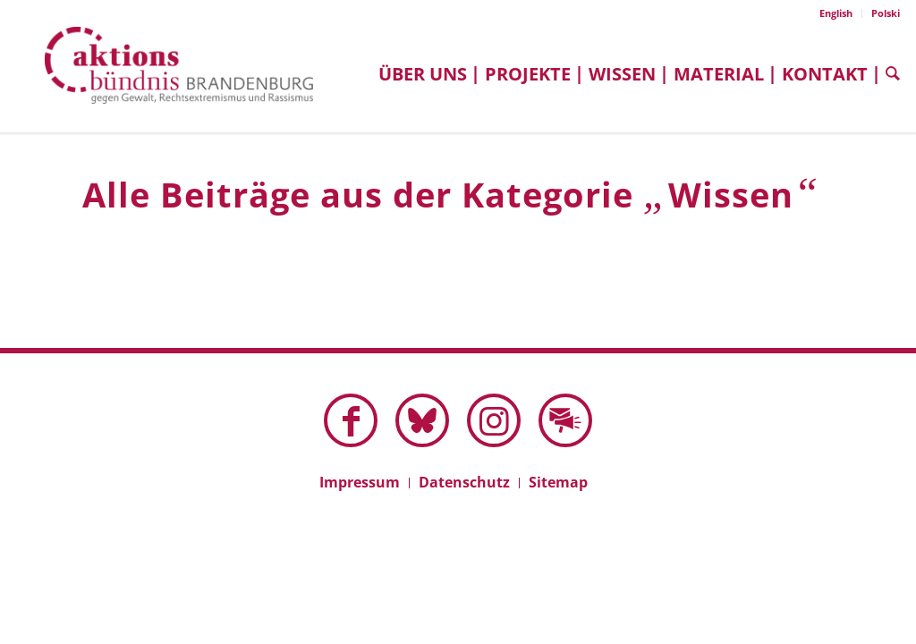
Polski (885, 13)
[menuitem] (836, 13)
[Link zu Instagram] (494, 420)
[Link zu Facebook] (350, 420)
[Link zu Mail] (565, 420)
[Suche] (888, 74)
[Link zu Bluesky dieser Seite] (422, 420)
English (835, 13)
